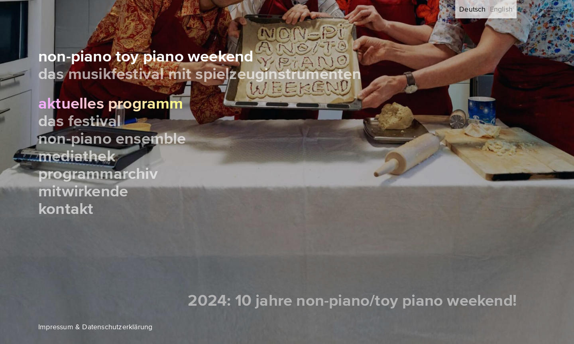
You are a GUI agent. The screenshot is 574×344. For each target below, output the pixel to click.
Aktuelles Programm (110, 103)
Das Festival (79, 121)
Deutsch (472, 9)
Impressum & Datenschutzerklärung (95, 326)
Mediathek (76, 156)
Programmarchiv (98, 174)
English (501, 9)
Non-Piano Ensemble (112, 138)
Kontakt (65, 209)
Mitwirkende (83, 191)
